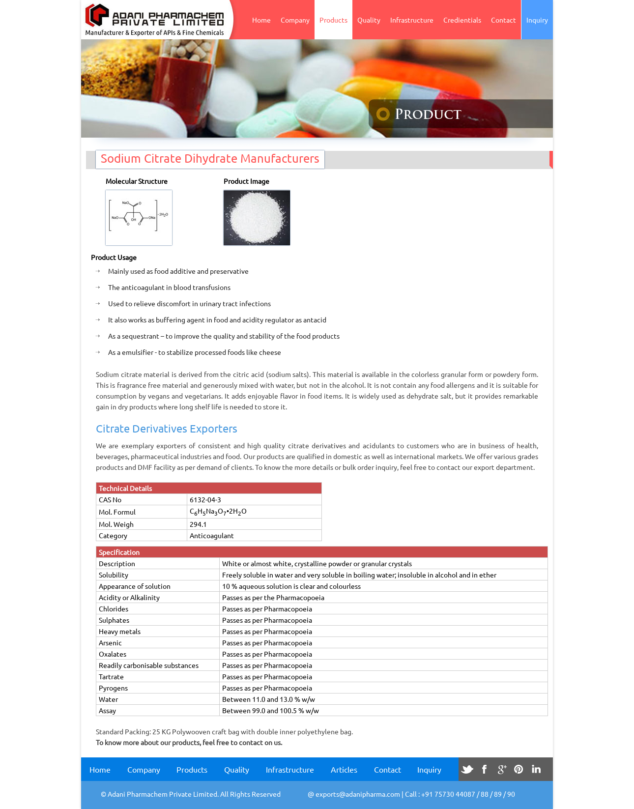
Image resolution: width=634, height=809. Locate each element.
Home (261, 19)
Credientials (462, 19)
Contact (503, 19)
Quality (368, 19)
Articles (344, 769)
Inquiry (537, 19)
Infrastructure (411, 19)
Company (295, 19)
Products (333, 19)
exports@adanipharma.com (358, 793)
